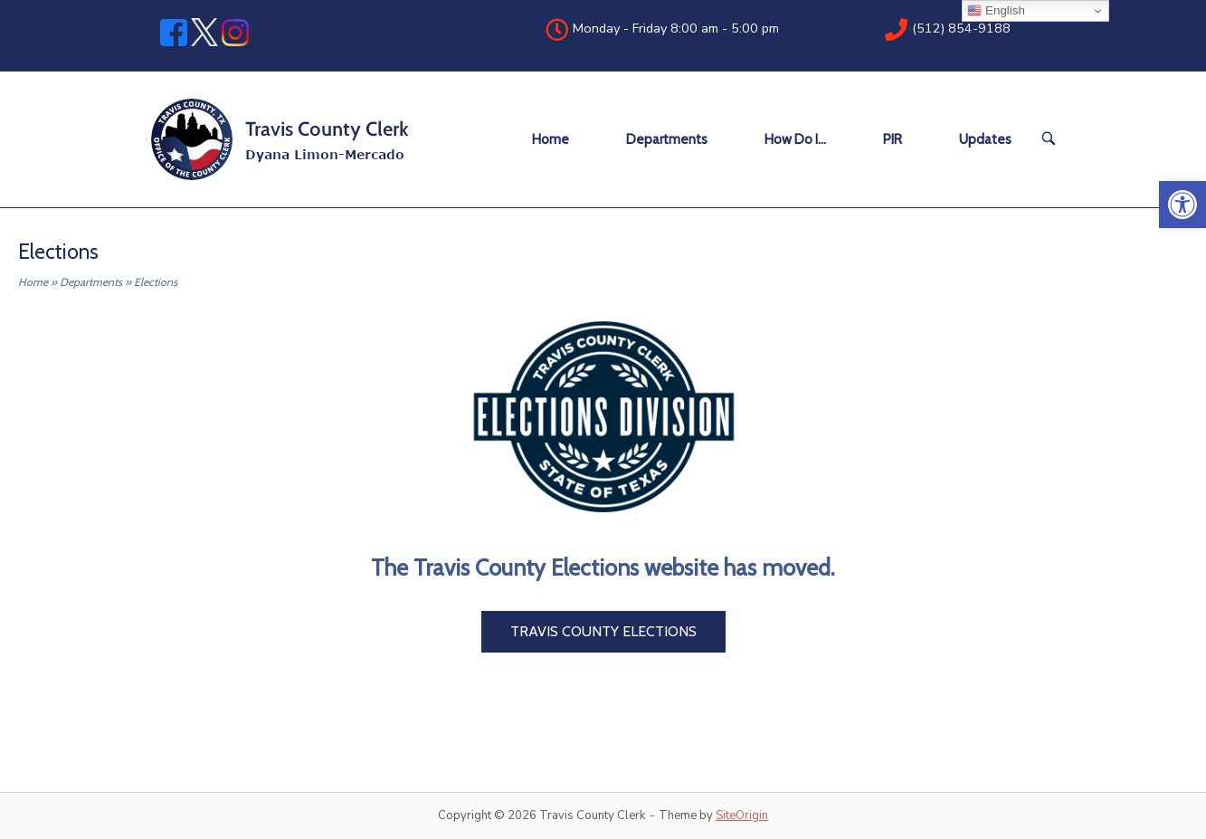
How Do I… (795, 139)
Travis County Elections (603, 631)
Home (550, 139)
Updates (985, 139)
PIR (892, 139)
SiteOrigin (742, 815)
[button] (1182, 204)
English (995, 11)
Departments (666, 139)
